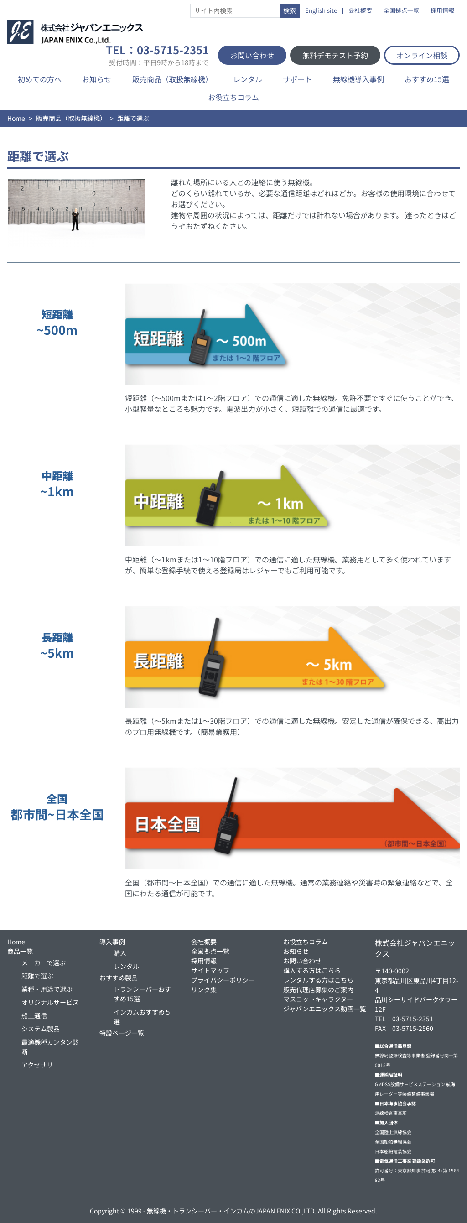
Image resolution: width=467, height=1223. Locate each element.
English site (321, 11)
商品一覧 (20, 951)
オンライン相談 (421, 55)
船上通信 (34, 1015)
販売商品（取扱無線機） (172, 78)
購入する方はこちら (312, 970)
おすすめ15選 (427, 78)
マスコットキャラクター (318, 999)
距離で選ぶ (37, 975)
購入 (120, 953)
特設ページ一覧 (121, 1032)
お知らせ (96, 78)
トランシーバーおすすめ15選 (142, 993)
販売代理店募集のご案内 (318, 989)
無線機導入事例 (358, 78)
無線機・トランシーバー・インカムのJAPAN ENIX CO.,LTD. (232, 1210)
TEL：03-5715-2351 (157, 55)
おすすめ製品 (118, 977)
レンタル (247, 78)
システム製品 (40, 1028)
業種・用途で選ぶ (47, 989)
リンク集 (204, 989)
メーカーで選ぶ (43, 962)
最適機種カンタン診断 (50, 1046)
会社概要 (360, 11)
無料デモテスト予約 (335, 55)
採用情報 (442, 11)
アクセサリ (37, 1064)
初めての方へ (40, 78)
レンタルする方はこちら (318, 979)
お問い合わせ (252, 55)
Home (16, 118)
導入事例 (112, 941)
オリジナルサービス (50, 1002)
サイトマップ (210, 970)
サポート (297, 78)
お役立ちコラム (233, 97)
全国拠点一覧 (401, 11)
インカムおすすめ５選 (142, 1016)
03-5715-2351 (412, 1018)
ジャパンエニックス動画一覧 (324, 1008)
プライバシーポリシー (223, 979)
